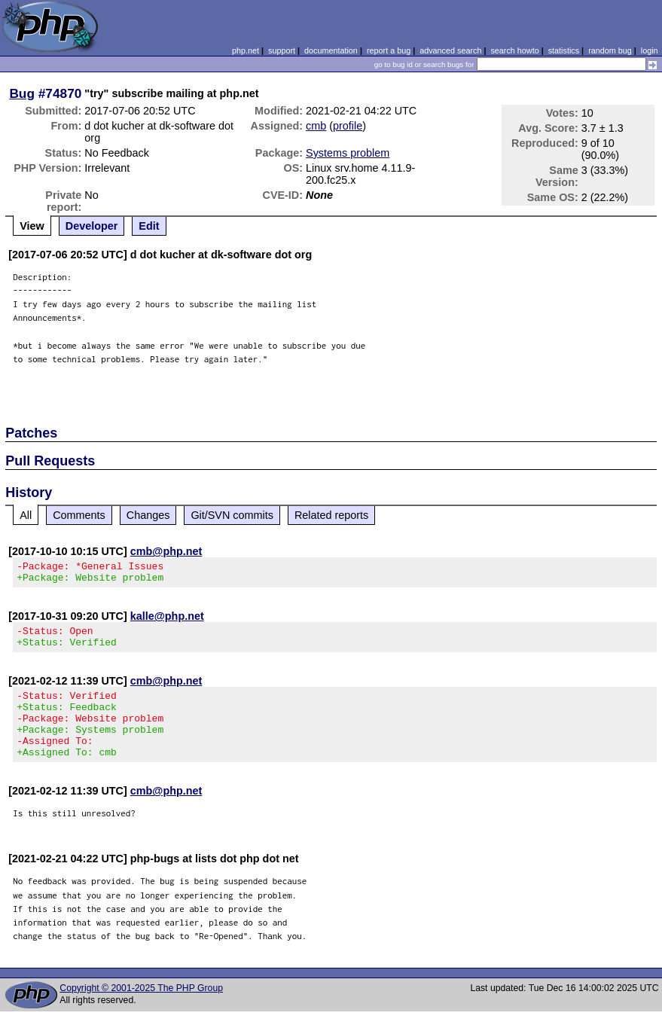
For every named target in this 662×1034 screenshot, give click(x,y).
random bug (610, 50)
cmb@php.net (166, 551)
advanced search (450, 50)
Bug (22, 93)
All (26, 515)
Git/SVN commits (232, 515)
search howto (514, 50)
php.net (245, 50)
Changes (148, 515)
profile (347, 126)
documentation (331, 50)
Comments (79, 515)
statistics (563, 50)
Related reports (331, 515)
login (649, 50)
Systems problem (347, 153)
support (281, 50)
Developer (92, 226)
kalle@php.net (167, 621)
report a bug (388, 50)
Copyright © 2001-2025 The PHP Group (141, 1010)
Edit (149, 226)
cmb (316, 126)
